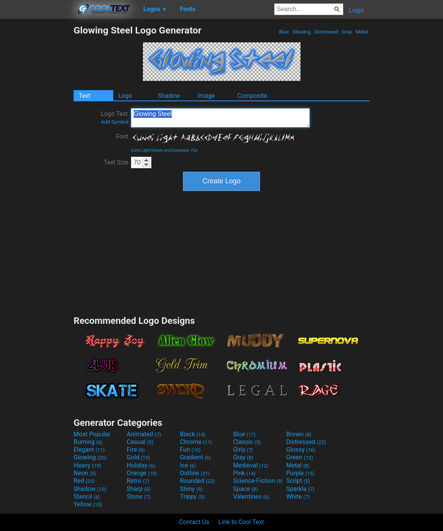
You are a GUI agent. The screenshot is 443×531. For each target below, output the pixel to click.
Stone (138, 496)
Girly (243, 449)
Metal (361, 32)
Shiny (191, 488)
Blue (284, 32)
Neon (85, 473)
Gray (347, 32)
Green (299, 457)
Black (193, 434)
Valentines (251, 496)
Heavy (87, 465)
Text (84, 95)
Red (84, 480)
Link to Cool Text (241, 522)
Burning (88, 442)
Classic (247, 442)
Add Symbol (114, 122)
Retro (138, 480)
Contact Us (194, 522)
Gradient (195, 457)
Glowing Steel (220, 117)
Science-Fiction (258, 480)
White (298, 496)
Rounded (197, 480)
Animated (144, 434)
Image (206, 95)
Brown (298, 434)
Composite (252, 95)
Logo (125, 95)
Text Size (116, 162)
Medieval (250, 465)
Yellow (88, 504)
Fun (194, 150)
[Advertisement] (36, 140)
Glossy (300, 449)
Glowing (301, 32)
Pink (244, 473)
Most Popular (92, 434)
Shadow (169, 95)
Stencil (87, 496)
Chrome (196, 442)
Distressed (326, 32)
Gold (138, 457)
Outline (195, 473)
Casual (140, 442)
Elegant (89, 449)
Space (245, 488)
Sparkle (300, 488)
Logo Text (114, 117)
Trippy (192, 496)
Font (122, 136)
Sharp (139, 488)
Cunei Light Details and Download (159, 150)
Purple (300, 473)
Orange (142, 473)
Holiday (141, 465)
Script (298, 480)
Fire (136, 449)
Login (356, 10)
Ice (188, 465)
